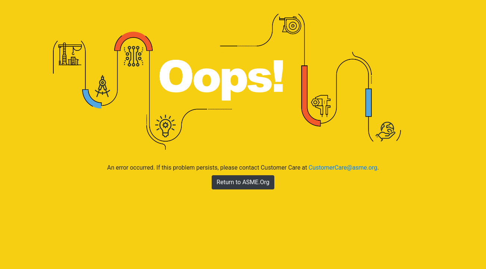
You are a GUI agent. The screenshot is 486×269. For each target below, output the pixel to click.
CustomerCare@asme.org (343, 167)
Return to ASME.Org (242, 182)
